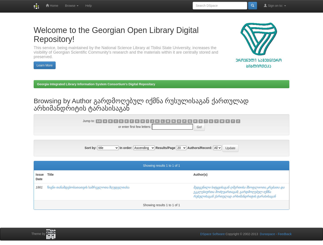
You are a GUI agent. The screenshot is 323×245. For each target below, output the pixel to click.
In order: (126, 148)
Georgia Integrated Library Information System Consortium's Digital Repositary (96, 84)
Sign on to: (275, 5)
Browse (72, 5)
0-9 (98, 121)
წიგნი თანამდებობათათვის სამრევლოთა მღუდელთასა (88, 187)
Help (88, 5)
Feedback (285, 234)
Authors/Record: (199, 148)
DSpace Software (212, 234)
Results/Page (165, 148)
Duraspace (267, 234)
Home (52, 5)
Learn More (45, 65)
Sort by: (90, 148)
